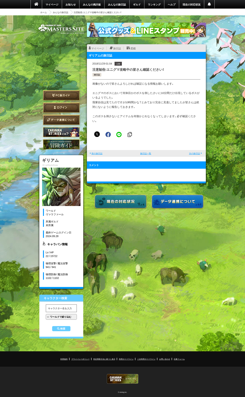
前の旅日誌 (96, 153)
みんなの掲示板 (92, 4)
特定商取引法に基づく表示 (104, 359)
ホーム (43, 12)
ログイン (61, 108)
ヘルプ (171, 4)
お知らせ (71, 4)
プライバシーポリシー (80, 359)
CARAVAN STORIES (122, 379)
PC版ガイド (61, 95)
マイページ (52, 4)
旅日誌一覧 (145, 153)
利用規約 (64, 359)
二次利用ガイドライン (146, 359)
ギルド (137, 4)
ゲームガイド (61, 144)
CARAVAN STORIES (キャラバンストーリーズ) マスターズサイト (61, 29)
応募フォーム (179, 359)
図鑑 (133, 48)
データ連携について (61, 120)
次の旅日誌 (194, 153)
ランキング (154, 4)
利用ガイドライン (126, 359)
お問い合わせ (164, 359)
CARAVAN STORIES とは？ (61, 132)
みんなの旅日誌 (117, 4)
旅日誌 (117, 48)
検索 (62, 328)
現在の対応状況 (192, 4)
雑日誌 (97, 74)
